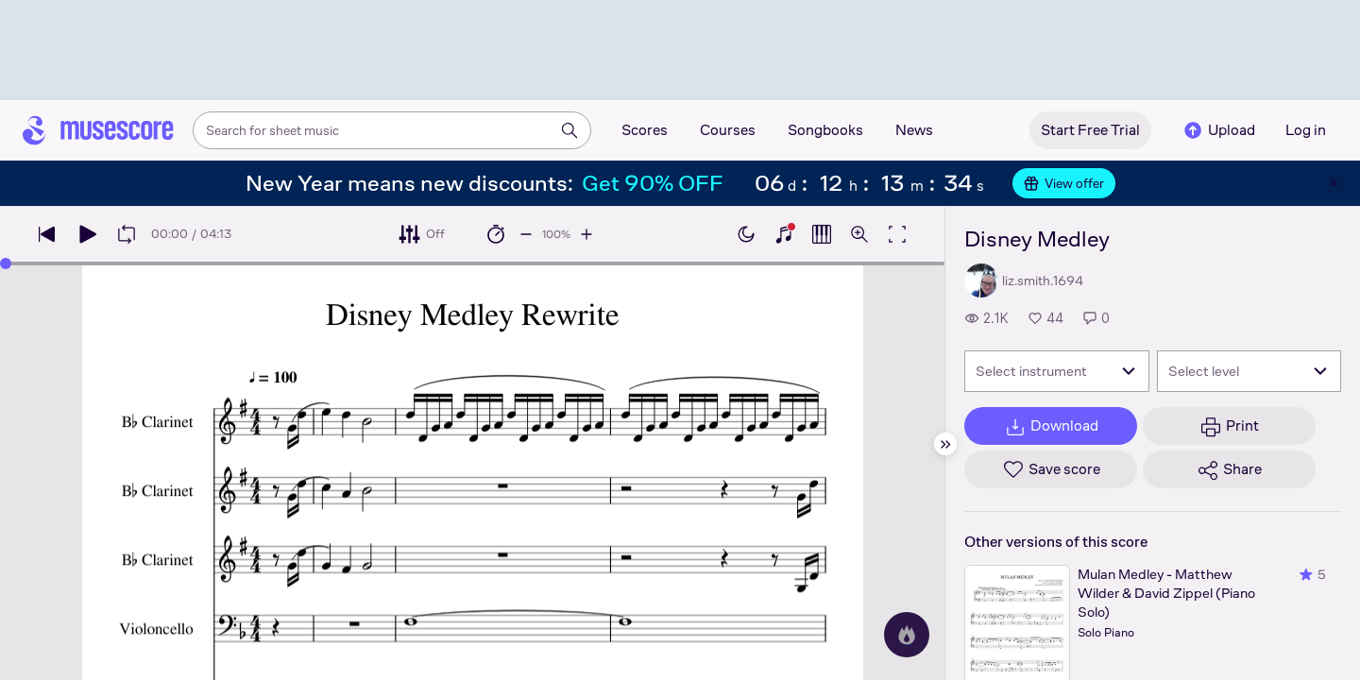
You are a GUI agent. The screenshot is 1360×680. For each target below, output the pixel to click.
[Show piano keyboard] (784, 234)
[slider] (5, 263)
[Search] (569, 130)
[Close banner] (1333, 183)
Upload (1218, 130)
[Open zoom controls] (859, 234)
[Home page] (98, 130)
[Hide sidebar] (945, 444)
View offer (1064, 183)
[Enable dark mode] (746, 234)
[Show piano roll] (822, 234)
